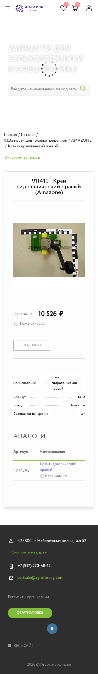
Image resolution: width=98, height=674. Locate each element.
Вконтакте (52, 628)
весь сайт (21, 645)
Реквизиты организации (28, 597)
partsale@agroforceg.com (41, 578)
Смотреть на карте (29, 552)
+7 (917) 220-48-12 (34, 566)
